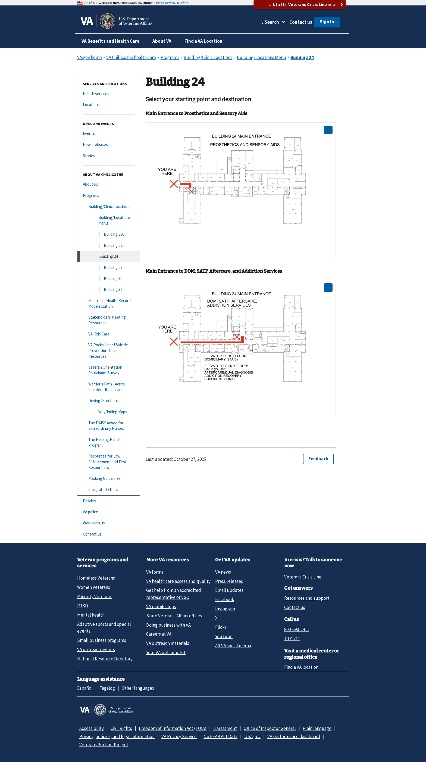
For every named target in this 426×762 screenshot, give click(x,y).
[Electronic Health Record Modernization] (108, 303)
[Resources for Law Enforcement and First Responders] (108, 462)
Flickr (220, 627)
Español (85, 688)
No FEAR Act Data (220, 736)
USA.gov (252, 736)
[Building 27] (108, 267)
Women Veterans (93, 587)
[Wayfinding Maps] (108, 412)
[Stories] (108, 155)
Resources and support (307, 598)
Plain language (317, 728)
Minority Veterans (94, 596)
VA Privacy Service (179, 736)
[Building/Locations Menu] (108, 220)
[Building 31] (108, 289)
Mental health (91, 615)
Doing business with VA (168, 625)
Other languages (138, 688)
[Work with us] (108, 523)
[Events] (108, 133)
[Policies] (108, 501)
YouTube (224, 636)
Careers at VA (158, 634)
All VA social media (233, 646)
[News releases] (108, 144)
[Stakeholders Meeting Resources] (108, 320)
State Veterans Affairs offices (174, 616)
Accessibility (91, 728)
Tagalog (107, 688)
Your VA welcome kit (166, 652)
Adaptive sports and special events (104, 627)
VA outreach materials (167, 643)
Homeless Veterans (96, 578)
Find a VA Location (203, 41)
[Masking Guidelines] (108, 478)
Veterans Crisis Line (302, 577)
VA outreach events (96, 649)
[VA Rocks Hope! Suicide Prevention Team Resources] (108, 351)
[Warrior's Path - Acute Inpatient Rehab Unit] (108, 387)
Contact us (300, 22)
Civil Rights (121, 728)
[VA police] (108, 512)
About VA (161, 41)
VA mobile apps (161, 606)
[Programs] (108, 195)
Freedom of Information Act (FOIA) (172, 728)
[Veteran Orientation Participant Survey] (108, 370)
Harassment (225, 728)
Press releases (229, 581)
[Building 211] (108, 245)
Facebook (224, 599)
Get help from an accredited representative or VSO (173, 593)
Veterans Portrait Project (103, 745)
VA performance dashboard (293, 736)
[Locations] (108, 104)
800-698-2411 (296, 629)
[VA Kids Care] (108, 334)
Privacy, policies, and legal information (117, 736)
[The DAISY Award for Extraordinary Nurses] (108, 426)
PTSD (82, 606)
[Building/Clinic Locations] (108, 206)
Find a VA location (301, 667)
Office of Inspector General (270, 728)
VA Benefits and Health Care (110, 41)
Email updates (229, 590)
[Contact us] (108, 534)
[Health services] (108, 93)
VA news (223, 572)
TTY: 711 (292, 639)
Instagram (225, 609)
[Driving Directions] (108, 400)
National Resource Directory (105, 659)
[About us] (108, 184)
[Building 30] (108, 278)
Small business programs (101, 640)
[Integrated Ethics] (108, 489)
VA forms (154, 572)
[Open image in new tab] (328, 130)
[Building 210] (108, 234)
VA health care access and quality (178, 581)
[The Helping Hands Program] (108, 442)
